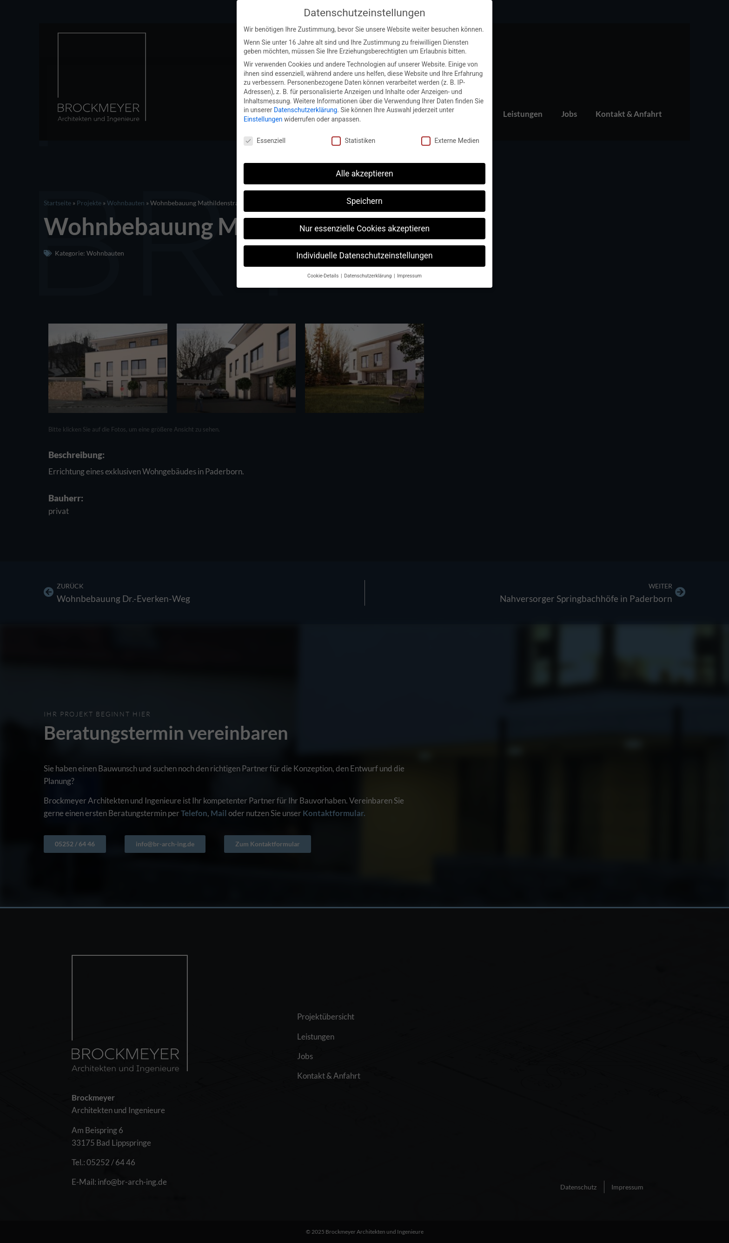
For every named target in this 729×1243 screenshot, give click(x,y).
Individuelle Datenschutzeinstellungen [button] (364, 255)
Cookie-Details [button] (323, 275)
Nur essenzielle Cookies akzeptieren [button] (364, 227)
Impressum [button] (409, 275)
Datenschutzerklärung (305, 109)
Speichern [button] (364, 200)
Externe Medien (450, 139)
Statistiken (353, 139)
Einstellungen (263, 118)
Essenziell (264, 139)
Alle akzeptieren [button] (364, 172)
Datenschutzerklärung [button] (368, 275)
